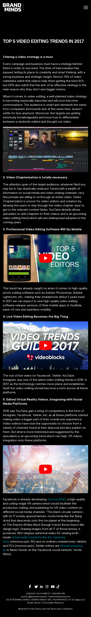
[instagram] (48, 586)
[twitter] (37, 586)
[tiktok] (59, 586)
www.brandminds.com (59, 596)
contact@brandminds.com (34, 596)
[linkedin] (43, 586)
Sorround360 (56, 499)
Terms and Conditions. (61, 609)
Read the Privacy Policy (30, 609)
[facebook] (31, 586)
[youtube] (54, 586)
